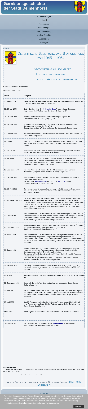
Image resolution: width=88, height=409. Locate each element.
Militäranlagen (44, 28)
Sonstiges (44, 42)
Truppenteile (44, 24)
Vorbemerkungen (44, 16)
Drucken (6, 48)
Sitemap (45, 393)
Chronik (44, 20)
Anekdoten (44, 39)
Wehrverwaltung (44, 31)
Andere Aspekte (44, 35)
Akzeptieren (78, 406)
